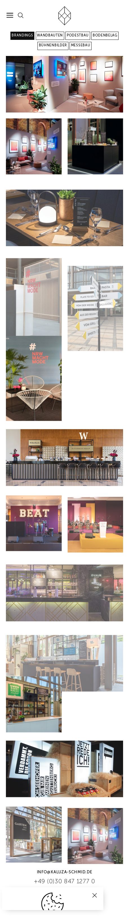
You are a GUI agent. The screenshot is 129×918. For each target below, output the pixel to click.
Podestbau (78, 35)
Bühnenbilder (53, 45)
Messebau (80, 45)
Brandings (22, 35)
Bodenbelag (105, 35)
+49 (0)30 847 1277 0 (64, 882)
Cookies (53, 903)
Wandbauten (50, 35)
